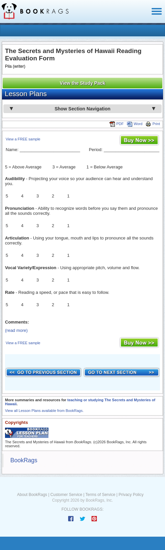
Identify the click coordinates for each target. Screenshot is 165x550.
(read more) (16, 330)
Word (134, 124)
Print (153, 124)
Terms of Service (100, 494)
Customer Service (66, 494)
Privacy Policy (131, 494)
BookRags (23, 460)
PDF (117, 124)
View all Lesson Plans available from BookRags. (44, 411)
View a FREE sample (23, 139)
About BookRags (32, 494)
